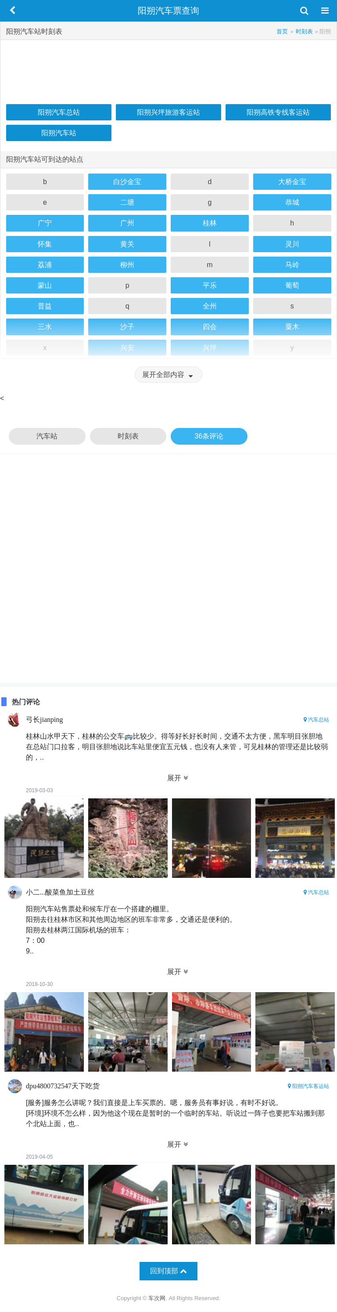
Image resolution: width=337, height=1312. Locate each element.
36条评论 (208, 436)
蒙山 (45, 285)
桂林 (210, 223)
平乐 (210, 285)
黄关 (127, 244)
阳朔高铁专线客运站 (278, 112)
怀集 (45, 244)
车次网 (156, 1298)
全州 (210, 306)
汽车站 (46, 436)
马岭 (292, 264)
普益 (45, 306)
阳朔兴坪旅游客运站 (168, 112)
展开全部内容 (168, 374)
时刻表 (128, 436)
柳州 (127, 264)
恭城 (292, 202)
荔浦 (45, 264)
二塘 (127, 202)
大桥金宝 (292, 181)
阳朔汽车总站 (59, 112)
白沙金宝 (127, 181)
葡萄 (292, 285)
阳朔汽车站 (58, 133)
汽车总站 (316, 720)
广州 (127, 223)
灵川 (292, 244)
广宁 (45, 223)
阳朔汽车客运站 (308, 1086)
